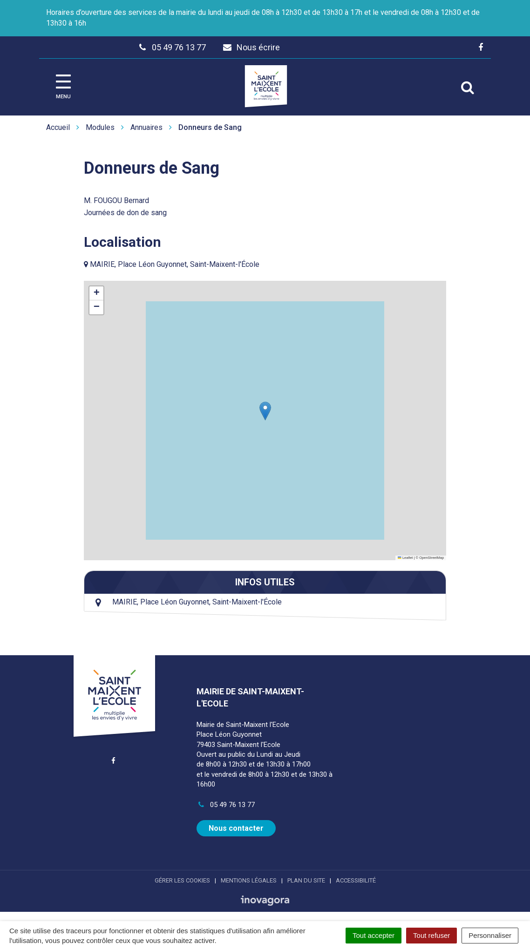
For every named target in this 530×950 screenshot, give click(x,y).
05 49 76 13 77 (225, 805)
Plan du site (306, 880)
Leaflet (405, 558)
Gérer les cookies (182, 880)
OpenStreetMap (431, 558)
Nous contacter (236, 828)
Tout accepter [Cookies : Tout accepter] (373, 935)
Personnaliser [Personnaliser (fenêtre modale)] (490, 935)
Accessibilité (356, 880)
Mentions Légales (249, 880)
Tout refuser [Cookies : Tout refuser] (431, 935)
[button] (265, 411)
